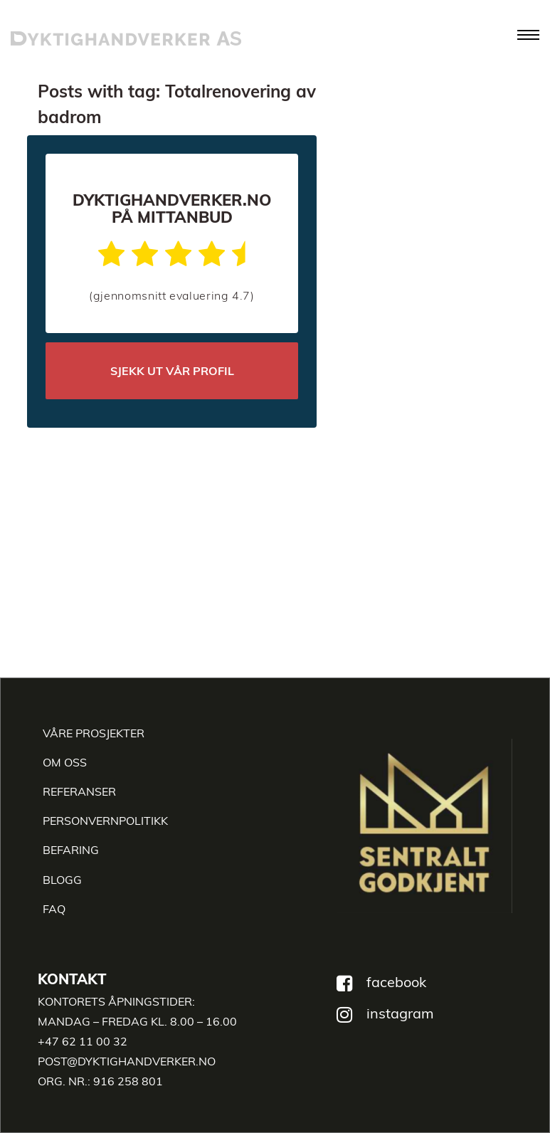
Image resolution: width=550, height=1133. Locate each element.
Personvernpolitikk (105, 820)
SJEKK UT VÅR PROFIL (172, 371)
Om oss (65, 762)
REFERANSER (79, 791)
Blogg (62, 880)
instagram (400, 1013)
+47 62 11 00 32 (82, 1041)
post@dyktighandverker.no (127, 1061)
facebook (396, 982)
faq (54, 909)
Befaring (71, 850)
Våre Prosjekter (93, 733)
